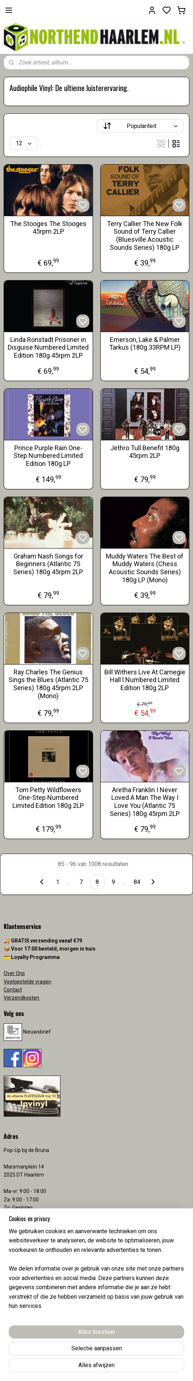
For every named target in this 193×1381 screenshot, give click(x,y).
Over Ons (14, 973)
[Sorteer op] (140, 126)
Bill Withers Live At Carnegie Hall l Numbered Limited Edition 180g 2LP (144, 680)
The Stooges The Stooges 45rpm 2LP (48, 228)
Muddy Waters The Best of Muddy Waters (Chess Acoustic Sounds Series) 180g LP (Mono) (144, 568)
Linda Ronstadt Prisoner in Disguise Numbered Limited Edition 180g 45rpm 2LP (48, 347)
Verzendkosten (22, 998)
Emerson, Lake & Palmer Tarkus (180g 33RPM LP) (145, 343)
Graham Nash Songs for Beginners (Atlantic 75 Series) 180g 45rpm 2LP (48, 564)
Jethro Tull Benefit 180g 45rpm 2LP (144, 452)
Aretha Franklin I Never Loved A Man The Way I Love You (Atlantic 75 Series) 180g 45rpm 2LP (145, 801)
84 (137, 881)
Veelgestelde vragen (27, 982)
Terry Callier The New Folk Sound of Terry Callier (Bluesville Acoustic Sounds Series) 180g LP (144, 235)
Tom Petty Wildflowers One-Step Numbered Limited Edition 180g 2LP (48, 797)
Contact (13, 990)
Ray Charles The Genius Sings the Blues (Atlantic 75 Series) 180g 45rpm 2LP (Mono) (48, 684)
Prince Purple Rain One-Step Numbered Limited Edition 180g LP (48, 455)
